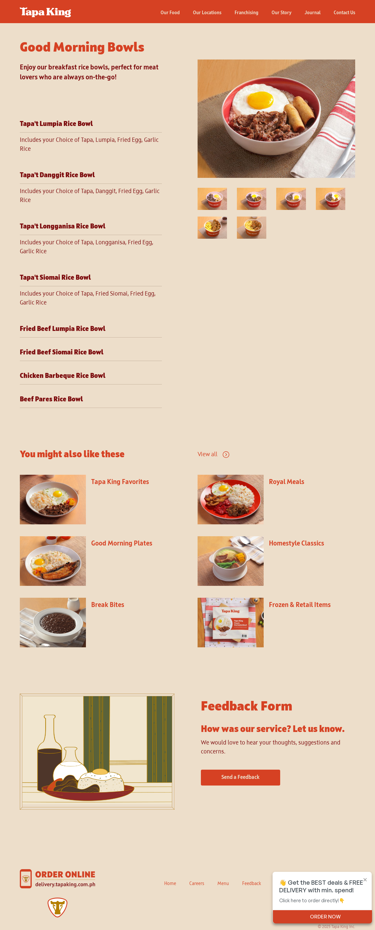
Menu (223, 883)
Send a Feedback (240, 777)
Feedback (251, 883)
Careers (196, 883)
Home (170, 883)
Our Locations (207, 13)
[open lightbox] (277, 119)
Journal (312, 13)
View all (207, 455)
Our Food (170, 13)
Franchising (246, 13)
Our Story (281, 13)
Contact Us (344, 13)
